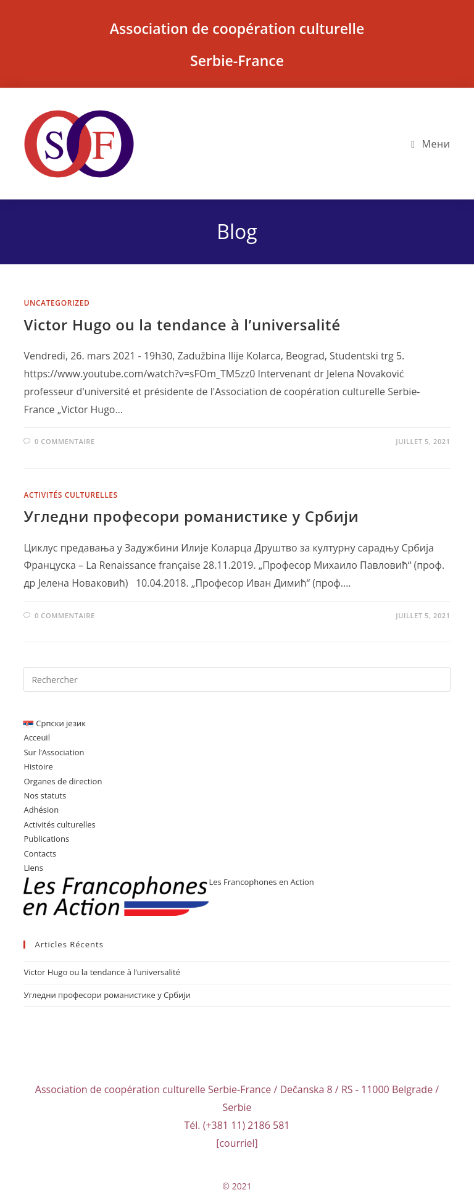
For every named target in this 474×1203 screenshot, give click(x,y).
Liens (33, 867)
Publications (46, 838)
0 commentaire (65, 441)
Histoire (37, 766)
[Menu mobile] (430, 144)
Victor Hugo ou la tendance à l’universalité (181, 324)
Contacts (39, 853)
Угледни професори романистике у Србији (191, 516)
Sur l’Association (53, 752)
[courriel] (237, 1143)
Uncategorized (56, 303)
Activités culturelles (70, 495)
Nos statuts (44, 795)
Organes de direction (62, 781)
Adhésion (41, 809)
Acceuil (36, 737)
